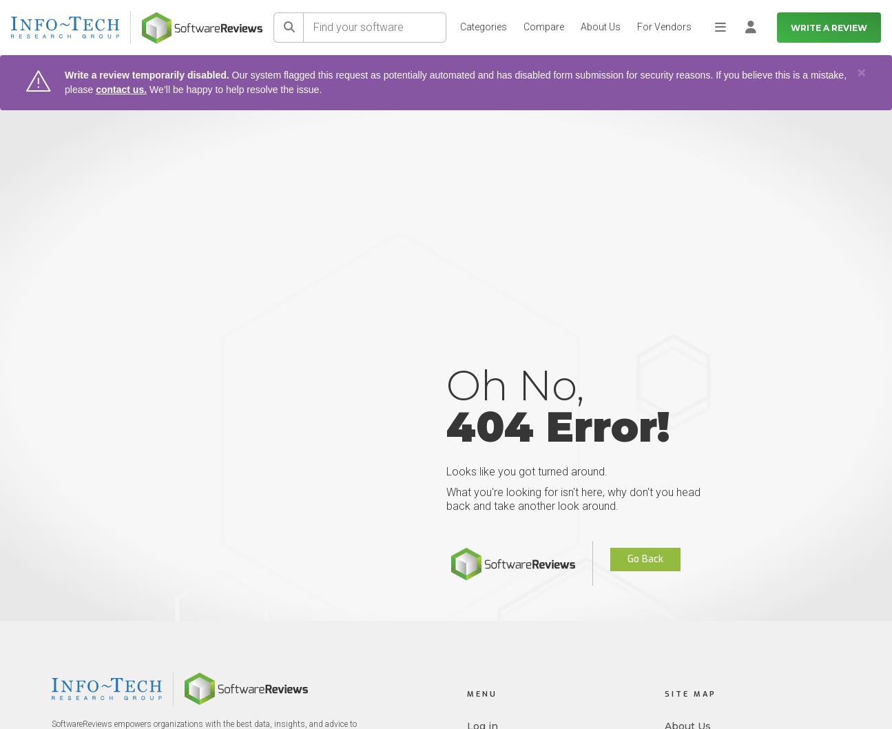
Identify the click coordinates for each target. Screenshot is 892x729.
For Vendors (664, 26)
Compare (543, 26)
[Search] (288, 27)
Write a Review (829, 28)
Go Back (645, 559)
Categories (483, 26)
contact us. (121, 89)
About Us (601, 26)
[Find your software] (375, 27)
